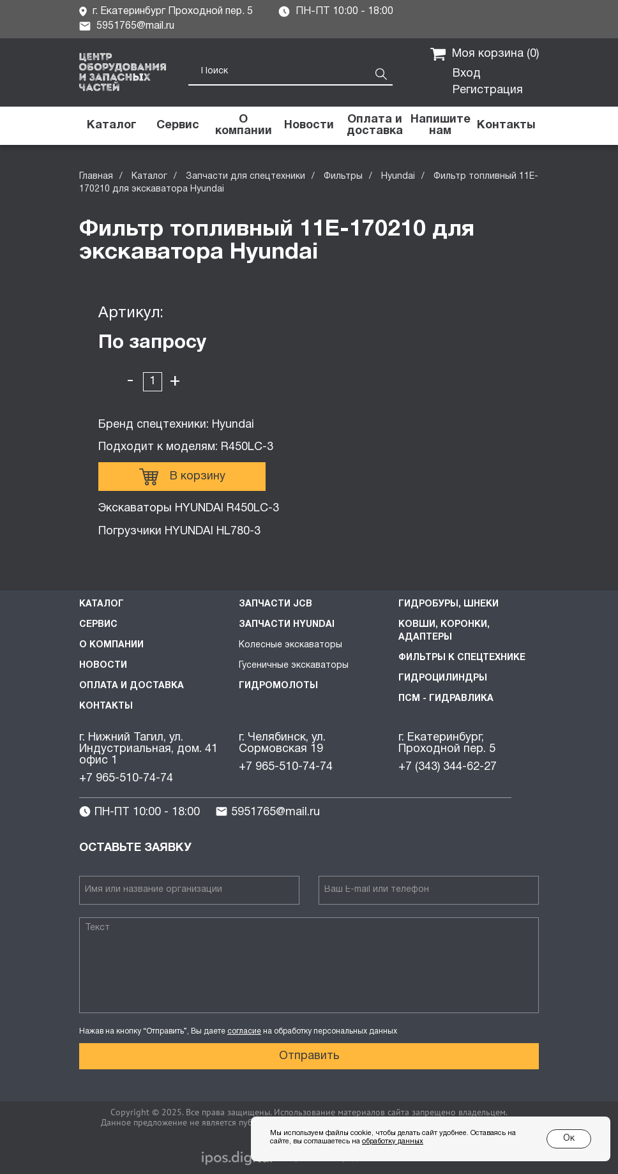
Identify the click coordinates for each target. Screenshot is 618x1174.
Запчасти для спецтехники (245, 176)
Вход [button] (467, 73)
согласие (244, 1031)
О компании (111, 645)
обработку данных (392, 1141)
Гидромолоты (278, 686)
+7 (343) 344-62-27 (447, 767)
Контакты (106, 706)
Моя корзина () (484, 54)
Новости (103, 665)
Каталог (149, 176)
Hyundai (398, 176)
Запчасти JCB (275, 604)
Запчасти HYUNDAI (287, 625)
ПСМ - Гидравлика (446, 699)
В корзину (182, 476)
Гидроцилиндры (442, 678)
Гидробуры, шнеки (448, 604)
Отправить (309, 1056)
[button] (440, 126)
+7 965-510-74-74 (126, 778)
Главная (96, 176)
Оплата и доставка (131, 686)
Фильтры (343, 176)
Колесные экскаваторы (290, 645)
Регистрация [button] (488, 90)
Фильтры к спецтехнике (461, 658)
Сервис (98, 625)
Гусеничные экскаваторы (294, 665)
